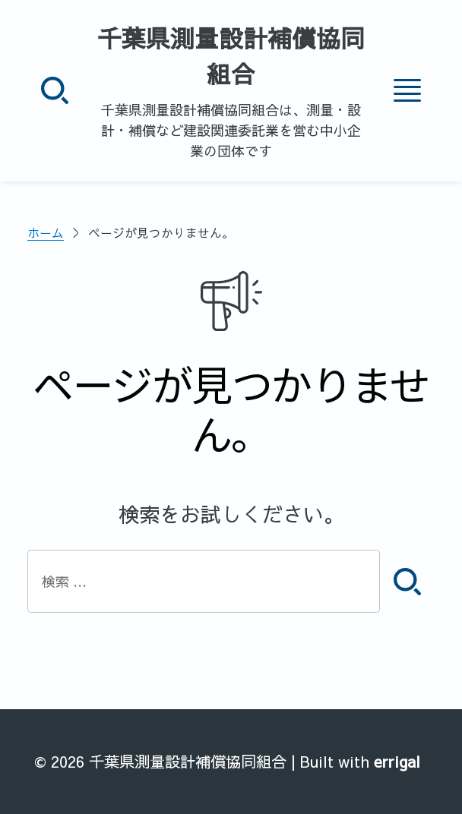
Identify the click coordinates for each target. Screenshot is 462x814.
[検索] (54, 90)
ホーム (45, 233)
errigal (397, 761)
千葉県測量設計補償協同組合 (231, 55)
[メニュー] (407, 90)
